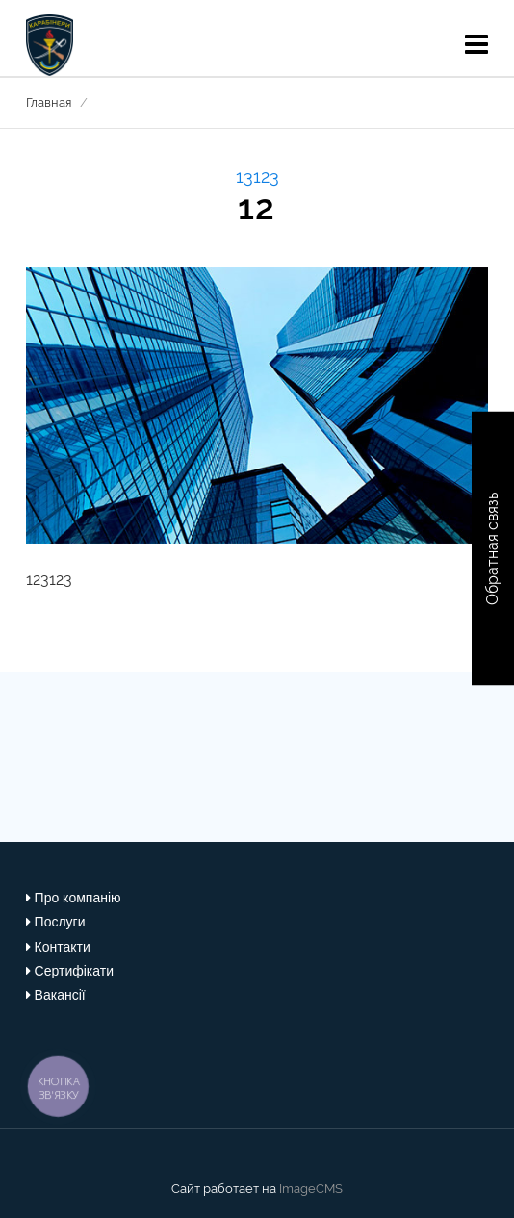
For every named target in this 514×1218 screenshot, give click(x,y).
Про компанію (78, 897)
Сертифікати (74, 970)
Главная (48, 102)
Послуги (60, 921)
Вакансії (60, 994)
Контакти (62, 946)
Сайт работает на (223, 1188)
